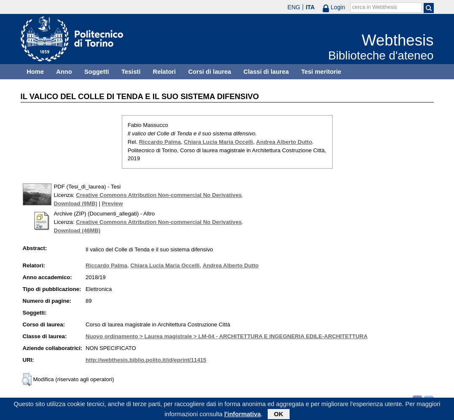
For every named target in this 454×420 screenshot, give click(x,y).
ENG (293, 7)
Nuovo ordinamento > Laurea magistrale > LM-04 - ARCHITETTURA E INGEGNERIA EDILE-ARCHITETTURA (227, 336)
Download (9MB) (75, 203)
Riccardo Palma (160, 142)
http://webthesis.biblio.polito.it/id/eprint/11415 (146, 360)
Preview (112, 203)
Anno (64, 71)
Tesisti (130, 71)
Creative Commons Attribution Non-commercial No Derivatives (159, 195)
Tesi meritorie (321, 71)
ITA (310, 7)
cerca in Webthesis (374, 7)
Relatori (164, 71)
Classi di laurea (266, 71)
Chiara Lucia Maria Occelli (218, 142)
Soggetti (96, 71)
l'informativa (242, 415)
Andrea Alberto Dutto (284, 142)
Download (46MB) (77, 230)
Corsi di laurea (209, 71)
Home (35, 71)
